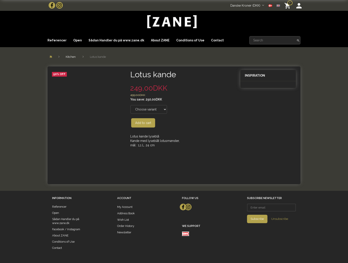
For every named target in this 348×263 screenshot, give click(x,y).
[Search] (298, 40)
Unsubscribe (279, 218)
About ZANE (160, 40)
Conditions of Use (190, 40)
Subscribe (257, 218)
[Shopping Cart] (288, 5)
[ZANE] (171, 22)
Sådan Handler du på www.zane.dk (116, 40)
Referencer (57, 40)
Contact (217, 40)
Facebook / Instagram (66, 229)
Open (77, 40)
